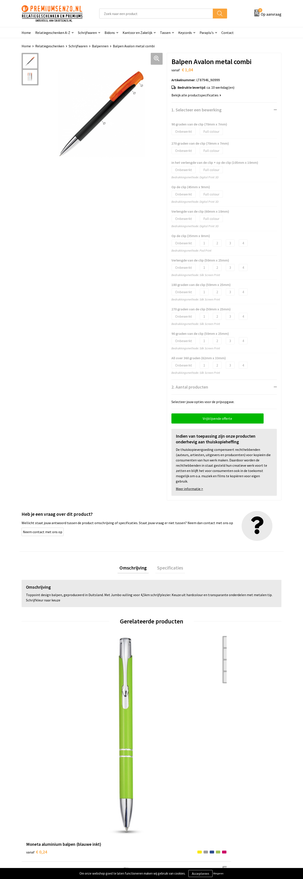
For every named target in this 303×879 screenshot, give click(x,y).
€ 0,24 (36, 715)
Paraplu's (207, 32)
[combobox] (156, 13)
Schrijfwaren (87, 32)
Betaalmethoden (170, 809)
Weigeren (218, 873)
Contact (227, 32)
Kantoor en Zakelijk (137, 32)
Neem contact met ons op (42, 532)
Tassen (165, 32)
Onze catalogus (104, 796)
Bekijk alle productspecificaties (196, 95)
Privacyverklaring (234, 802)
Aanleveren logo (169, 796)
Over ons (99, 789)
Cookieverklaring (234, 796)
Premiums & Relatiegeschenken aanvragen (117, 812)
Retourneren (166, 816)
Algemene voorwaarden (239, 789)
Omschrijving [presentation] (135, 569)
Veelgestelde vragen (108, 802)
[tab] (135, 568)
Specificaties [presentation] (168, 569)
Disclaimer (229, 809)
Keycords (185, 32)
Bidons (110, 32)
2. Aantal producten (189, 387)
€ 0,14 (101, 722)
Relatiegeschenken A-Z (52, 32)
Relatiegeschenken (49, 46)
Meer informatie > (189, 488)
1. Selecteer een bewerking (196, 109)
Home (26, 32)
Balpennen (100, 46)
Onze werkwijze (168, 802)
